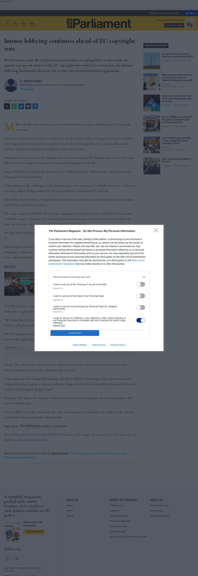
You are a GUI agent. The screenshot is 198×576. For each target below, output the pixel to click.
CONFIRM (75, 333)
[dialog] (99, 288)
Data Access (98, 345)
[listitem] (99, 277)
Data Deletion (80, 345)
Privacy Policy (118, 345)
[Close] (157, 231)
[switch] (140, 284)
